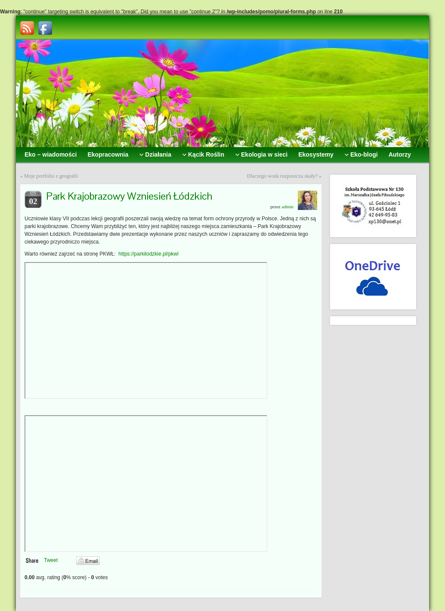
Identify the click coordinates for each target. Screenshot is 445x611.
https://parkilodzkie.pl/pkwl (148, 254)
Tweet (51, 560)
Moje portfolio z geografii (51, 176)
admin (288, 206)
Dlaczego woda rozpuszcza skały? (282, 176)
